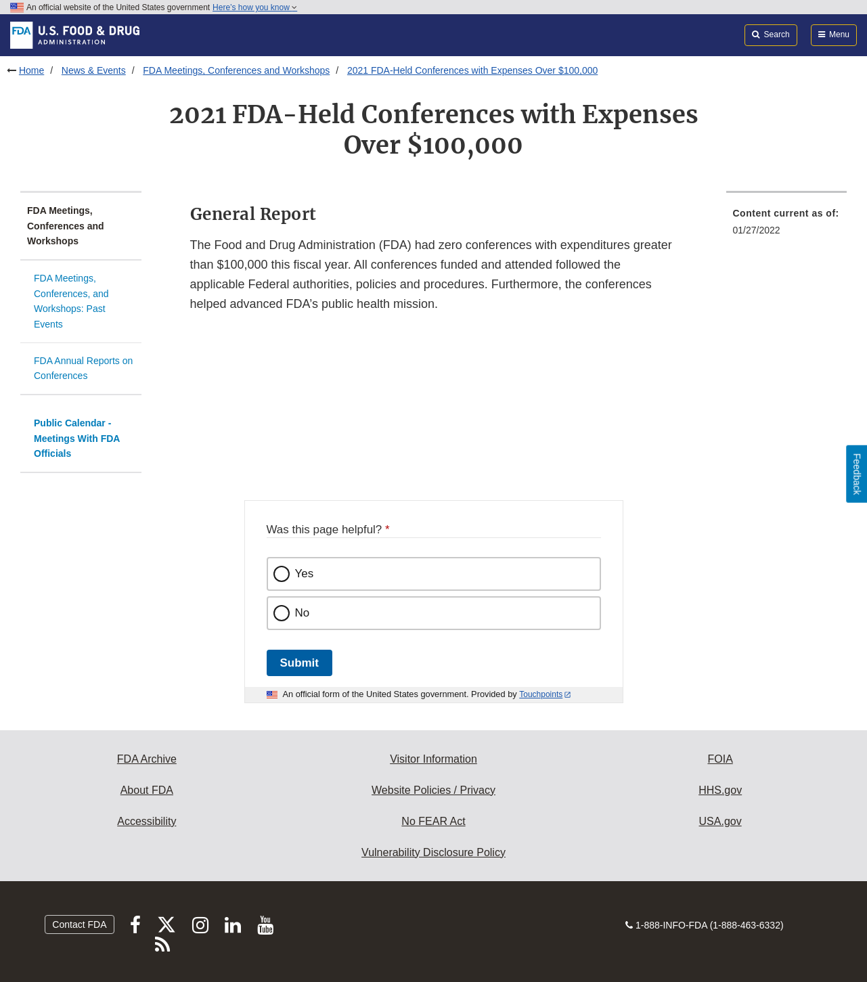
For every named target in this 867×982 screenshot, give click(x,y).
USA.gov (720, 821)
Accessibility (146, 821)
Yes (304, 573)
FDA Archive (147, 759)
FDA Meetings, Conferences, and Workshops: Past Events (71, 301)
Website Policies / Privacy (433, 790)
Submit (299, 662)
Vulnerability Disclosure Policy (433, 852)
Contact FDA (79, 924)
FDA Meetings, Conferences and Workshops (236, 70)
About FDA (146, 790)
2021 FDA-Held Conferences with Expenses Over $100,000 (472, 70)
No (302, 612)
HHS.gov (720, 790)
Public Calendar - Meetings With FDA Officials (77, 438)
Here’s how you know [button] (255, 7)
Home (31, 70)
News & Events (94, 70)
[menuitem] (786, 225)
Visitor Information (433, 759)
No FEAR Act (433, 821)
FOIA (719, 759)
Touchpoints (540, 694)
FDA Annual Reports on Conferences (83, 368)
